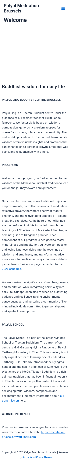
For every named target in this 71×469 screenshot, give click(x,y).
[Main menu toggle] (63, 8)
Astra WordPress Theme (37, 457)
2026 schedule (11, 269)
